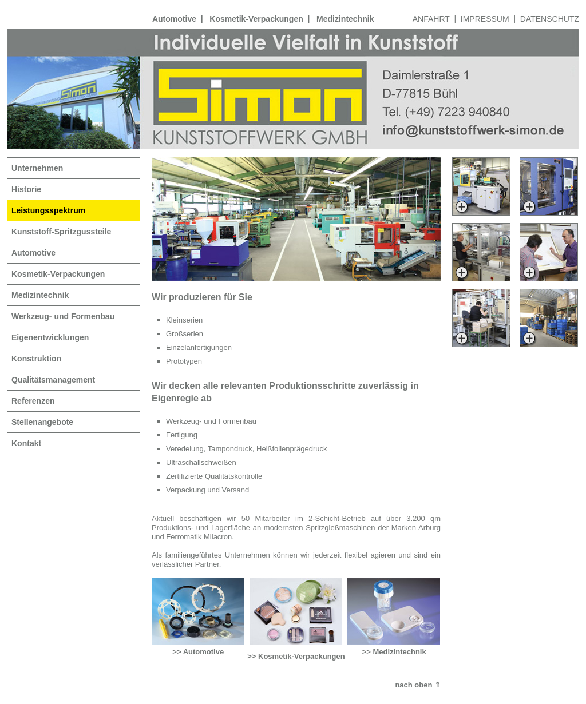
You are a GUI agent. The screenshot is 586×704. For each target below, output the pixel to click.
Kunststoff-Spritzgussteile (61, 231)
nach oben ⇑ (418, 685)
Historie (26, 189)
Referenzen (32, 400)
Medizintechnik (345, 18)
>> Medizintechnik (394, 651)
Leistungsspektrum (48, 210)
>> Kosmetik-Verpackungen (296, 656)
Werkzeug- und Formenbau (62, 316)
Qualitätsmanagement (53, 379)
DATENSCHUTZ (549, 18)
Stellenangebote (42, 422)
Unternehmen (37, 168)
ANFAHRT (431, 18)
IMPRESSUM (485, 18)
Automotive (174, 18)
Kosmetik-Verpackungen (256, 18)
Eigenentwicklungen (50, 337)
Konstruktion (36, 358)
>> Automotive (198, 651)
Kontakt (26, 443)
